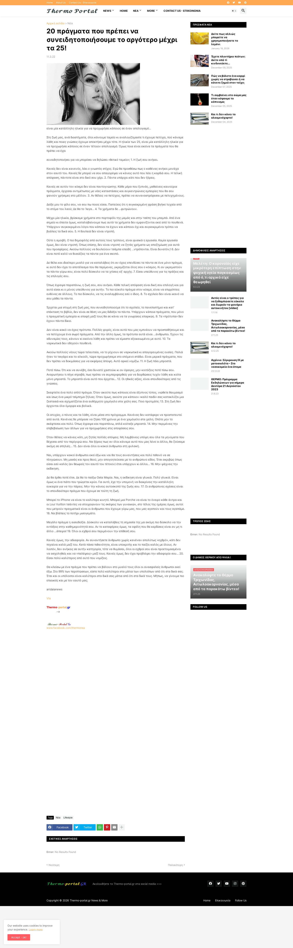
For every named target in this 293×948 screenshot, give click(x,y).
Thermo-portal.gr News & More (89, 900)
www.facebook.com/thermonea (116, 677)
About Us (61, 2)
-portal (58, 607)
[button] (234, 11)
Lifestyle (68, 817)
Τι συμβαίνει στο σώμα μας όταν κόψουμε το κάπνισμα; (228, 98)
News (107, 10)
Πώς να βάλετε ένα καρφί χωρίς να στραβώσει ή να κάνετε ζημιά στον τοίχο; (228, 79)
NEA (135, 10)
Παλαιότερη (175, 865)
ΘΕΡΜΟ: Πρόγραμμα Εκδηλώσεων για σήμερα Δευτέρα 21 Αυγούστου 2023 (227, 384)
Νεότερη (54, 865)
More (151, 10)
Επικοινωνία (222, 900)
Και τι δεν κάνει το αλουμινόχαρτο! (223, 116)
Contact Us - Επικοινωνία (82, 2)
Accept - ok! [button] (18, 937)
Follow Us (240, 900)
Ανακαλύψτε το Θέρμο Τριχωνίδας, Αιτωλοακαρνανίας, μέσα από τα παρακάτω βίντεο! (228, 325)
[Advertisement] (116, 679)
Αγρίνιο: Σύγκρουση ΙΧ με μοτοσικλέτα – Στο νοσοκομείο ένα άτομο (227, 363)
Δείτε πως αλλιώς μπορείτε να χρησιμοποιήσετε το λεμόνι (224, 39)
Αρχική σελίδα (55, 23)
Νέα (70, 23)
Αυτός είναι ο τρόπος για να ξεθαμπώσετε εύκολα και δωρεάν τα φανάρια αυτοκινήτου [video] (227, 303)
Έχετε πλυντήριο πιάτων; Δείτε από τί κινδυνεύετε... (228, 60)
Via (49, 598)
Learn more (36, 929)
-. (59, 624)
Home (50, 2)
